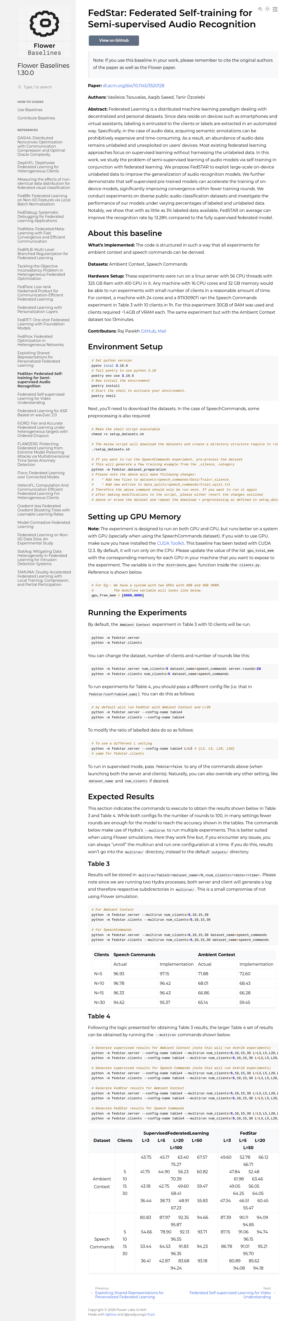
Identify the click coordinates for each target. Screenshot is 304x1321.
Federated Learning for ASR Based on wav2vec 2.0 (42, 413)
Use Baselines (30, 109)
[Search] (44, 87)
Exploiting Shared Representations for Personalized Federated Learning (39, 359)
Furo (151, 1314)
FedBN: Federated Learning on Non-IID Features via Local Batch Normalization (44, 200)
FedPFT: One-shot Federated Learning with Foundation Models (43, 324)
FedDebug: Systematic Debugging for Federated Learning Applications (41, 216)
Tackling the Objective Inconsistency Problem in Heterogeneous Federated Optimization (41, 272)
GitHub (148, 331)
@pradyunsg (134, 1314)
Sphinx (111, 1314)
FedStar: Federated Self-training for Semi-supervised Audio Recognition (40, 379)
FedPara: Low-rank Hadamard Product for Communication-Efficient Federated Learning (41, 293)
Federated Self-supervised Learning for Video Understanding (41, 398)
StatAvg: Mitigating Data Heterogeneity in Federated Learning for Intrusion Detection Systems (42, 557)
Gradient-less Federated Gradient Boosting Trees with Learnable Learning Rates (44, 510)
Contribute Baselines (36, 118)
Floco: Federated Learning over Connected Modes (41, 475)
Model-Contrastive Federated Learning (44, 524)
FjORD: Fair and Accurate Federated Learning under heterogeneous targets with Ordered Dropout (43, 429)
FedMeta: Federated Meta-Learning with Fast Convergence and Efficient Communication (41, 235)
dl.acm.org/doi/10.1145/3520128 (133, 85)
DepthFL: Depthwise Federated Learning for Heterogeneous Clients (38, 166)
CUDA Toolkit (170, 543)
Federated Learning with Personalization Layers (40, 309)
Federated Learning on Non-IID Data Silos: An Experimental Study (43, 539)
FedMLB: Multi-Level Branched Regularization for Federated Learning (43, 253)
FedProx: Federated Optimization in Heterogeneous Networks (41, 340)
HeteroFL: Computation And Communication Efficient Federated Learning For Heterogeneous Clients (43, 491)
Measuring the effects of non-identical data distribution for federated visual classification (44, 183)
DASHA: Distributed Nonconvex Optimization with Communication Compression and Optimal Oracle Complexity (41, 146)
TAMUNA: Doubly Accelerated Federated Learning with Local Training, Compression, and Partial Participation (44, 578)
